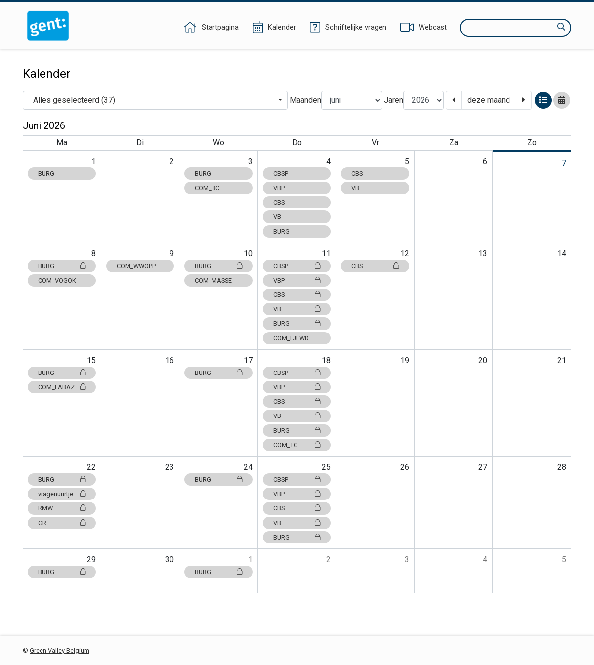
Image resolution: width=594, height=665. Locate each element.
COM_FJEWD (291, 338)
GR (61, 523)
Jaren (393, 100)
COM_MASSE (213, 280)
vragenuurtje (61, 494)
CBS (279, 202)
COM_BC (207, 188)
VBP (279, 188)
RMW (61, 508)
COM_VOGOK (57, 280)
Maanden (305, 100)
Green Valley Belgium (59, 650)
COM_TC (297, 445)
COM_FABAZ (61, 387)
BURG (46, 173)
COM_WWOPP (136, 266)
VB (277, 216)
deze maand (488, 100)
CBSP (280, 173)
